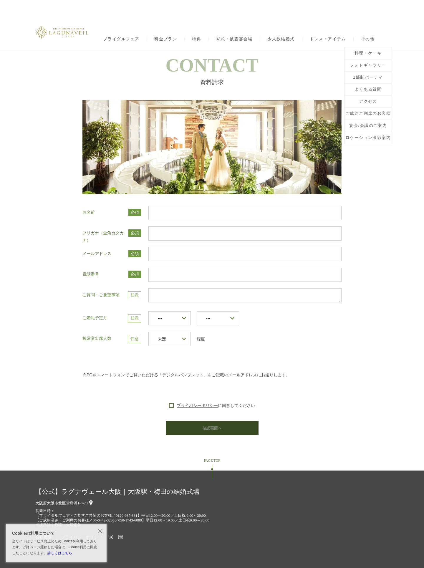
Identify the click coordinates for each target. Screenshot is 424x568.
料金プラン (165, 39)
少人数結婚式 (280, 39)
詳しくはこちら (59, 553)
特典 (196, 39)
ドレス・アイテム (328, 39)
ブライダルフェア (121, 39)
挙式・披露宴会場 (234, 39)
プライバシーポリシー (197, 405)
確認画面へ (212, 427)
